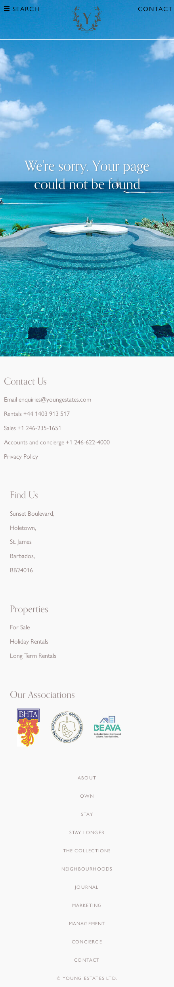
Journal (87, 886)
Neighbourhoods (87, 868)
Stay (87, 813)
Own (87, 795)
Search (22, 8)
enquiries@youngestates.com (55, 399)
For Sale (20, 626)
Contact (155, 8)
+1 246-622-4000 (88, 441)
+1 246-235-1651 (39, 427)
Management (87, 923)
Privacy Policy (21, 456)
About (87, 777)
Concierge (87, 941)
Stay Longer (87, 832)
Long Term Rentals (33, 655)
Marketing (87, 905)
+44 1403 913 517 (46, 413)
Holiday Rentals (29, 641)
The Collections (87, 850)
